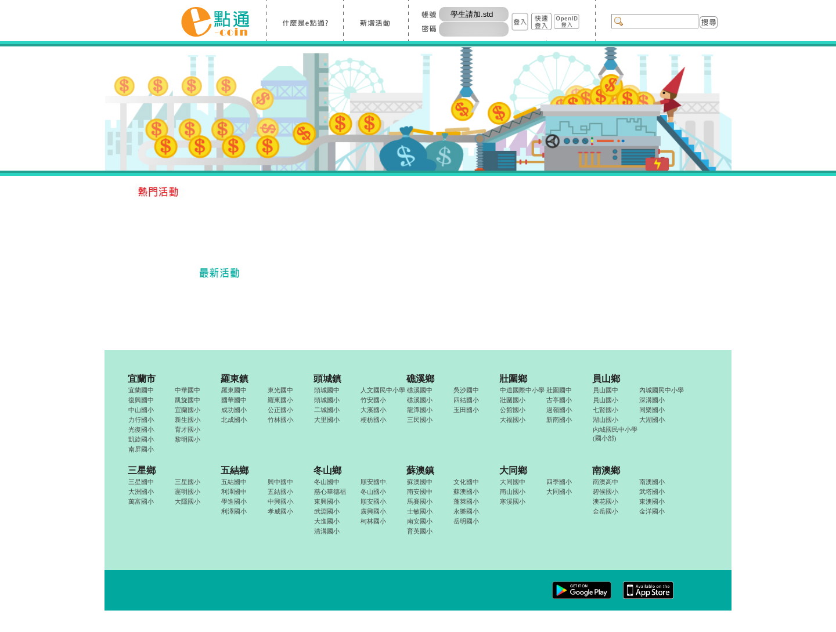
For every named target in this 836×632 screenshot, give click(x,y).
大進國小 (327, 521)
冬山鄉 (327, 470)
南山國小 (512, 491)
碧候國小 (606, 491)
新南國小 (559, 419)
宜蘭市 (142, 379)
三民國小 (420, 419)
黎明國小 (187, 439)
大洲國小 (141, 491)
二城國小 (327, 409)
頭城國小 (327, 399)
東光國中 (280, 390)
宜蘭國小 (187, 409)
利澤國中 (234, 491)
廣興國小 (374, 511)
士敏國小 (420, 511)
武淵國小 (327, 511)
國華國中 (234, 399)
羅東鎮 (234, 379)
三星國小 (187, 481)
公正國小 (280, 409)
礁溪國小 (420, 399)
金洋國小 (652, 511)
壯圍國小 (512, 399)
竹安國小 (373, 399)
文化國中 (466, 481)
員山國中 (605, 390)
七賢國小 (605, 409)
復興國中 (141, 399)
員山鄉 (606, 379)
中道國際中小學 (522, 390)
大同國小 (559, 491)
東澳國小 (652, 501)
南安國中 (420, 491)
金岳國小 (605, 511)
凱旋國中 (187, 399)
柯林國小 (373, 521)
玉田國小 (466, 409)
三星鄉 (142, 470)
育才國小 (187, 429)
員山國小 (605, 399)
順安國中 (374, 481)
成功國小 (234, 409)
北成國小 (234, 419)
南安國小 (420, 521)
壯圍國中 (559, 390)
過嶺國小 (559, 409)
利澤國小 (234, 511)
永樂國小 (466, 511)
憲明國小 (187, 491)
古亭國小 (559, 399)
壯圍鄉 (513, 379)
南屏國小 (141, 449)
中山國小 (141, 409)
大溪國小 (374, 409)
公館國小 (512, 409)
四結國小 (466, 399)
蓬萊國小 (466, 501)
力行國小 (141, 419)
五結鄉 (234, 470)
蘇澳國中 (420, 481)
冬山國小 (373, 491)
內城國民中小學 (661, 390)
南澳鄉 (606, 470)
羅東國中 (234, 390)
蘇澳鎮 (420, 470)
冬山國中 (327, 481)
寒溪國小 (512, 501)
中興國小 (281, 501)
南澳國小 (652, 481)
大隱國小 (187, 501)
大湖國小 (652, 419)
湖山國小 (605, 419)
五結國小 (280, 491)
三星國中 (141, 481)
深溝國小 (652, 399)
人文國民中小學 (383, 390)
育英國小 (420, 531)
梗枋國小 (374, 419)
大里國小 (327, 419)
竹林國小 (281, 419)
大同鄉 (513, 470)
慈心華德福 (330, 491)
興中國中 (280, 481)
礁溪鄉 (420, 379)
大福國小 (512, 419)
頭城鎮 (327, 379)
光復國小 (141, 429)
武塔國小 (652, 491)
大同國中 (512, 481)
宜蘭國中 (141, 390)
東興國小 (327, 501)
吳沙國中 (466, 390)
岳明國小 (466, 521)
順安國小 (374, 501)
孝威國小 (280, 511)
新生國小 (188, 419)
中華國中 (187, 390)
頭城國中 (327, 390)
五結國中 (234, 481)
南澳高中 (605, 481)
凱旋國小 (141, 439)
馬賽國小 (420, 501)
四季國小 (559, 481)
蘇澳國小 (466, 491)
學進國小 (234, 501)
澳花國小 (605, 501)
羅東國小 (280, 399)
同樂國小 (652, 409)
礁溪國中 (420, 390)
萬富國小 (141, 501)
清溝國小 (327, 531)
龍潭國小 (420, 409)
